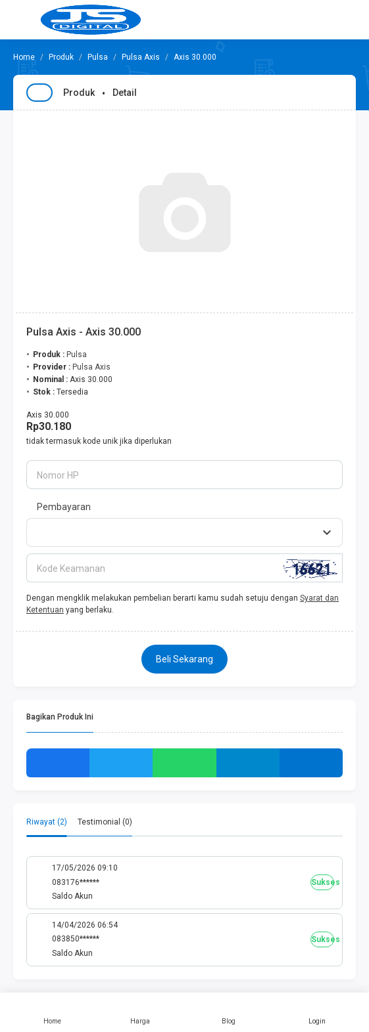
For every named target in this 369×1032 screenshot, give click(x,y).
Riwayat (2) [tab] (46, 822)
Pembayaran (64, 507)
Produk (61, 57)
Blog (229, 1012)
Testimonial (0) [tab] (105, 822)
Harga (140, 1012)
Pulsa (97, 57)
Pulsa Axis (141, 57)
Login (317, 1012)
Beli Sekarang (184, 659)
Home (52, 1012)
